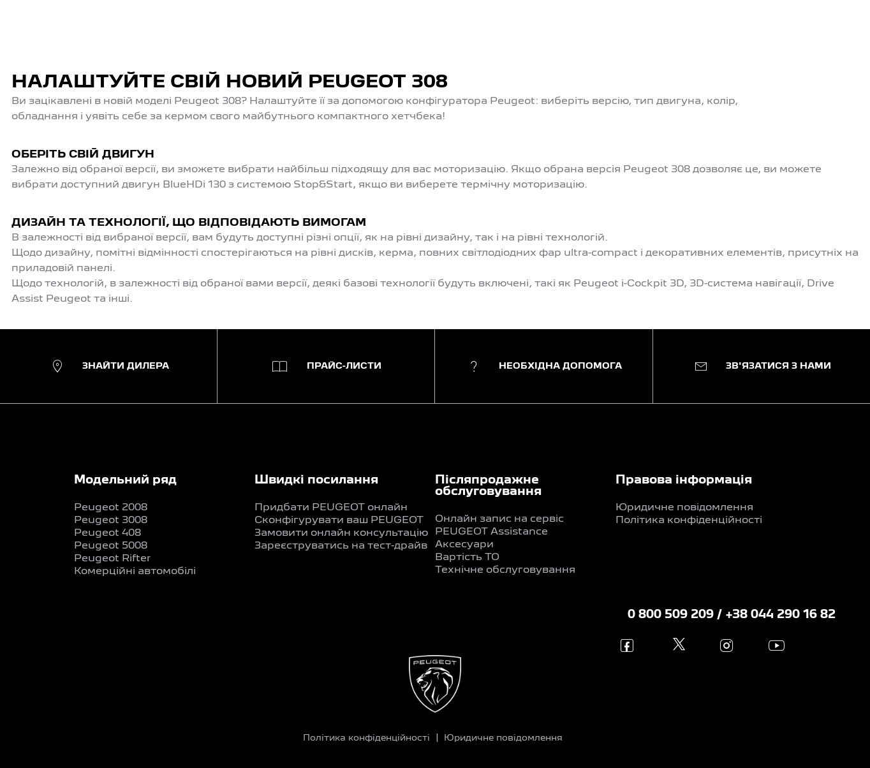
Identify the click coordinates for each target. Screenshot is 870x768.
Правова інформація (684, 480)
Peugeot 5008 (110, 546)
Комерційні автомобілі (135, 571)
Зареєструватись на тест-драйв (340, 546)
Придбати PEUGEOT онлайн (331, 507)
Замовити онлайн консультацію (341, 533)
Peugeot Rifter (112, 558)
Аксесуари (464, 544)
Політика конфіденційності (689, 520)
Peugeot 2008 (110, 507)
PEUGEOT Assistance (491, 532)
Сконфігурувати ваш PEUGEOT (339, 520)
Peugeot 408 (107, 533)
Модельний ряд (125, 480)
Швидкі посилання (316, 480)
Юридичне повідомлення (684, 507)
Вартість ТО (467, 557)
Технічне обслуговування (505, 570)
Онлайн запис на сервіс (499, 519)
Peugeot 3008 (110, 520)
